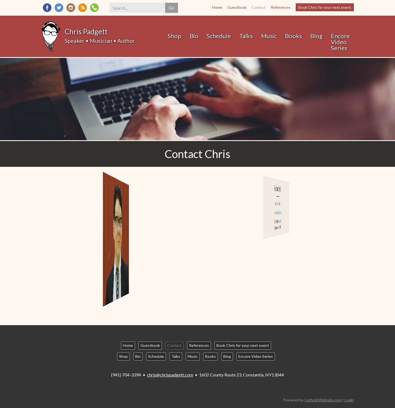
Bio (194, 36)
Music (269, 36)
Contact (259, 7)
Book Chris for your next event (324, 7)
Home (217, 7)
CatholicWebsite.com (323, 400)
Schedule (219, 36)
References (281, 7)
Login (349, 400)
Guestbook (237, 7)
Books (293, 36)
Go (171, 7)
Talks (246, 36)
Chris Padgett (86, 31)
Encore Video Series (340, 42)
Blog (316, 36)
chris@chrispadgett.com (170, 374)
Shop (174, 36)
